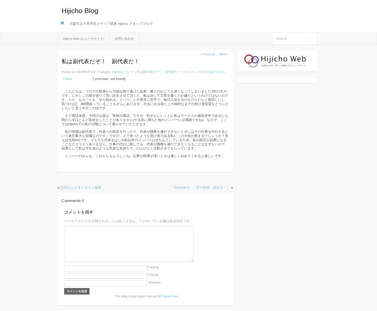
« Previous (207, 54)
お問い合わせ (124, 38)
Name (154, 267)
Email (154, 275)
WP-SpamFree (167, 296)
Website (154, 282)
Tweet (67, 79)
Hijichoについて (123, 71)
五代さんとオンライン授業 (80, 187)
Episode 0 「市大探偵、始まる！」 (202, 187)
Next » (224, 54)
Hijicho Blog (80, 11)
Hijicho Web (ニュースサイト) (83, 38)
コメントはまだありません (181, 71)
